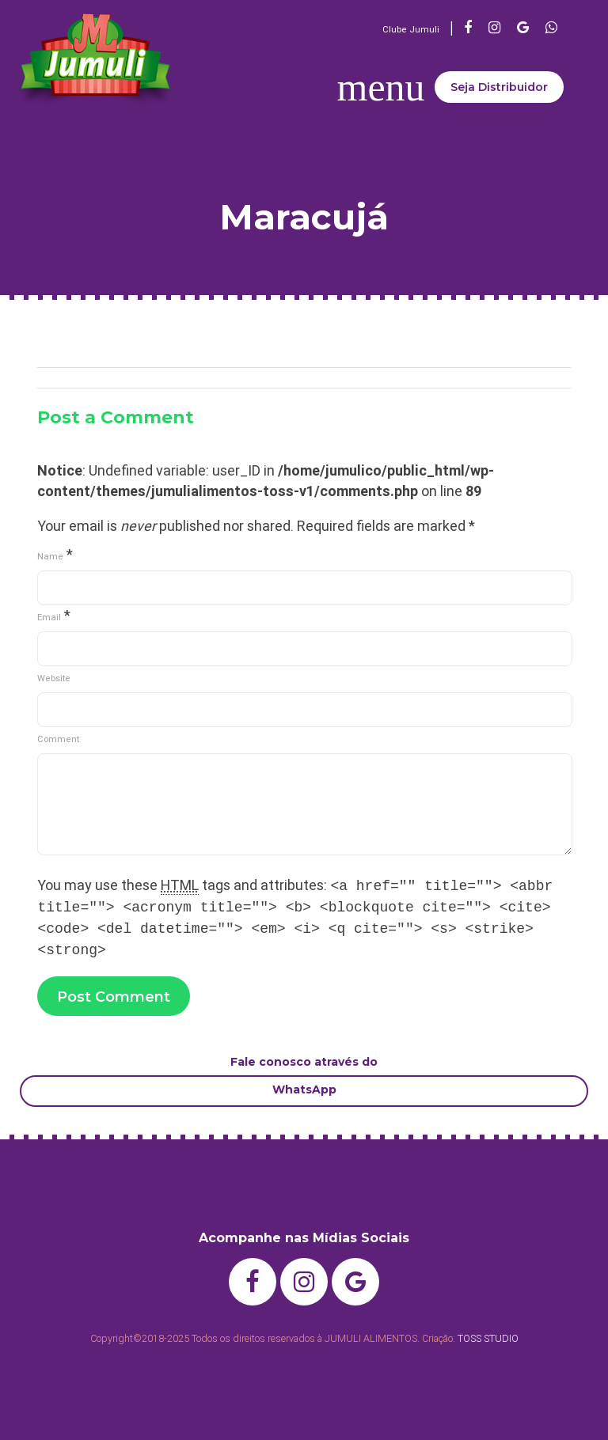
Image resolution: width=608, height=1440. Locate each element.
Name (50, 556)
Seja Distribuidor (499, 87)
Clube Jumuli (410, 29)
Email (49, 617)
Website (53, 678)
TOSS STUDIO (488, 1338)
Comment (58, 739)
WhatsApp (304, 1089)
